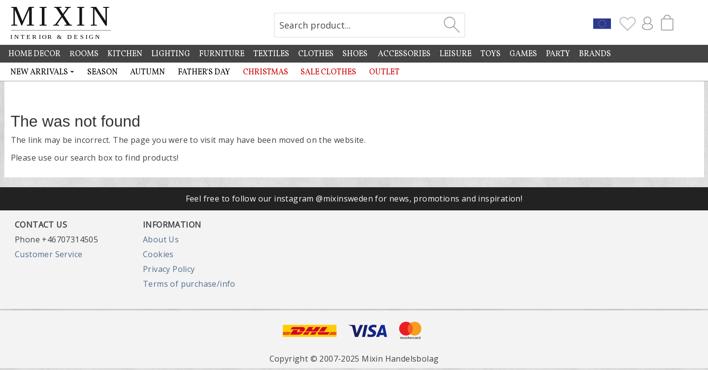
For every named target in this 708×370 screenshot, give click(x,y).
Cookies (158, 254)
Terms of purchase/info (189, 283)
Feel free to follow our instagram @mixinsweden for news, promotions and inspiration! (354, 198)
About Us (161, 239)
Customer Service (48, 254)
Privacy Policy (169, 269)
